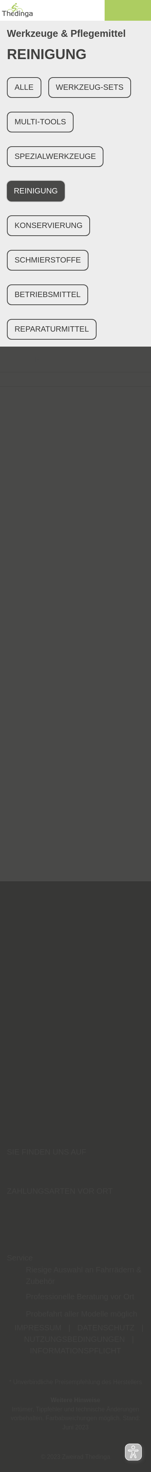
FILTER (20, 359)
